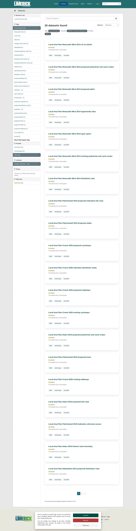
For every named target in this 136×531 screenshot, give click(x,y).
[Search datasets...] (79, 18)
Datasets (63, 4)
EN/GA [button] (90, 4)
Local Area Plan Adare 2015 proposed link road (68, 402)
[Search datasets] (111, 3)
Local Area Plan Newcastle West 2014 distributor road (71, 178)
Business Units (73, 4)
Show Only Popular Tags (22, 140)
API (67, 501)
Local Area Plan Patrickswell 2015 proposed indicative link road (75, 201)
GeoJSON (66, 55)
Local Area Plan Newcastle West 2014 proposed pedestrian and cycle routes (81, 67)
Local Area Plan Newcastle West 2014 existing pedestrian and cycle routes (80, 156)
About (82, 4)
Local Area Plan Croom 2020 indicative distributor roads (72, 268)
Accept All (85, 515)
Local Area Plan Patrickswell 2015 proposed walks (70, 223)
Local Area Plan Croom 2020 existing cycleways (69, 312)
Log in (97, 4)
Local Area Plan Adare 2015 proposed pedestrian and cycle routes (76, 335)
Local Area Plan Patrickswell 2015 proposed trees (69, 357)
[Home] (15, 11)
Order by (100, 25)
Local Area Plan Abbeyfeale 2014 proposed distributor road (73, 469)
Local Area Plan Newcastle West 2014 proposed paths (71, 89)
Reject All (85, 520)
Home (56, 4)
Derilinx (106, 519)
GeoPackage (58, 55)
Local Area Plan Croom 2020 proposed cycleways (69, 245)
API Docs (73, 501)
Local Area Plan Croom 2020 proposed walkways (69, 290)
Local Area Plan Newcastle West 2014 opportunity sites (72, 112)
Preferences (86, 525)
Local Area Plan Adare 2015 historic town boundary (70, 446)
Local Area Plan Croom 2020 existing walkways (68, 379)
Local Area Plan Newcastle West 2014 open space (69, 134)
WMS (50, 55)
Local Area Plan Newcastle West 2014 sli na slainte (70, 44)
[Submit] (119, 3)
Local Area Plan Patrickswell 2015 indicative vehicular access (74, 424)
